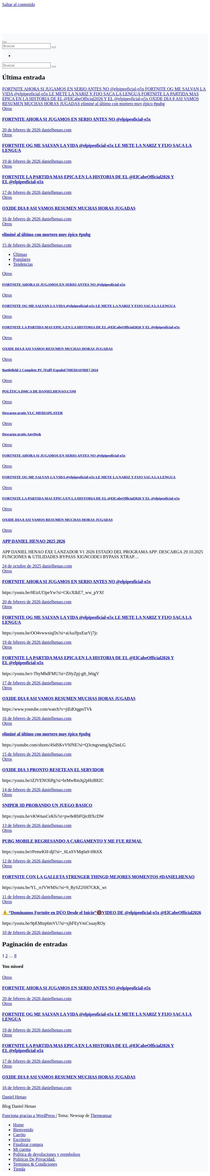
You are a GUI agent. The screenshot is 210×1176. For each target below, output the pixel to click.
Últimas (20, 254)
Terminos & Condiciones (35, 1164)
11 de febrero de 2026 (22, 896)
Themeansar (101, 1115)
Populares (21, 259)
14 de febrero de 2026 (22, 789)
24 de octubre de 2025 (22, 566)
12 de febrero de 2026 (22, 861)
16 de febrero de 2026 (22, 219)
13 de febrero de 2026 (22, 825)
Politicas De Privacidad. (34, 1159)
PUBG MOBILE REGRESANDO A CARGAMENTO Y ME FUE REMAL (72, 841)
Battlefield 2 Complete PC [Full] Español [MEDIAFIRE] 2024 (50, 370)
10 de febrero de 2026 (22, 932)
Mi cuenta (22, 1149)
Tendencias (23, 264)
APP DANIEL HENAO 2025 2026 (33, 541)
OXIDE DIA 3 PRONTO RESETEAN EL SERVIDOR (53, 769)
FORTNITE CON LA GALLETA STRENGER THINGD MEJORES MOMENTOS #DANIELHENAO (98, 876)
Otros (7, 108)
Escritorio (21, 1139)
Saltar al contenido (18, 4)
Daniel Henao (27, 18)
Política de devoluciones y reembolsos (46, 1154)
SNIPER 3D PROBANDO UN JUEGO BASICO (47, 805)
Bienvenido (23, 1129)
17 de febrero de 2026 (22, 192)
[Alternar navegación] (4, 42)
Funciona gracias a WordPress (29, 1115)
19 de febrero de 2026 (22, 161)
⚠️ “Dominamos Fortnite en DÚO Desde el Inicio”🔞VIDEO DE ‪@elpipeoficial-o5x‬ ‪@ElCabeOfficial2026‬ (101, 912)
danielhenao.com (56, 130)
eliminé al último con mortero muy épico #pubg (46, 234)
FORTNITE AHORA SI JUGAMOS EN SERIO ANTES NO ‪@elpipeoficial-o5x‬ (76, 119)
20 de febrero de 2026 (22, 130)
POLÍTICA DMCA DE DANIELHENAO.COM (39, 391)
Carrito (19, 1134)
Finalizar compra (28, 1144)
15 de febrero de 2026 (22, 245)
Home (18, 1124)
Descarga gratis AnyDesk (21, 434)
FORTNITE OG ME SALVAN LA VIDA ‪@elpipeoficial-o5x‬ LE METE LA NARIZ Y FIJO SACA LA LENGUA (89, 306)
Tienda (19, 1169)
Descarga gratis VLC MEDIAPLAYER (32, 413)
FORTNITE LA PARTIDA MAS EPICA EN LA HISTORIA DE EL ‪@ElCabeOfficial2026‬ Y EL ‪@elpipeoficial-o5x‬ (91, 327)
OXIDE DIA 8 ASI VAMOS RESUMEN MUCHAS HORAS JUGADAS (68, 208)
